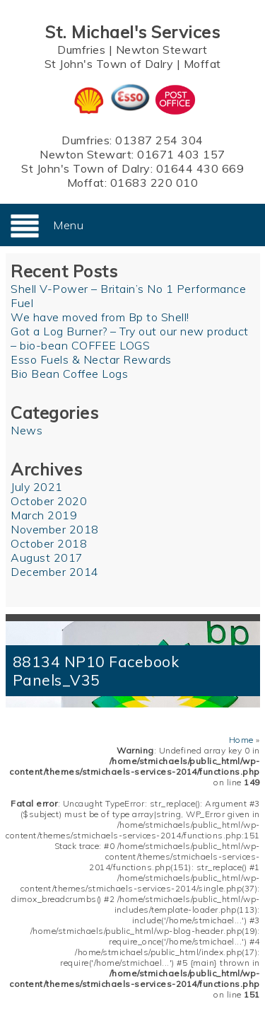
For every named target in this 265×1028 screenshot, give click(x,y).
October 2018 (49, 543)
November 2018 (55, 529)
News (26, 430)
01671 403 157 (181, 154)
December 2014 (55, 572)
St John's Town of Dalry (109, 64)
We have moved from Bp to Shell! (100, 317)
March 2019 (44, 515)
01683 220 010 (154, 182)
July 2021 (37, 487)
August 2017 (47, 557)
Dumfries (81, 49)
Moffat (202, 64)
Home (241, 739)
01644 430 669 (200, 168)
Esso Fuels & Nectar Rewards (91, 359)
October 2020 (49, 501)
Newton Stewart (162, 49)
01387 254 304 (159, 140)
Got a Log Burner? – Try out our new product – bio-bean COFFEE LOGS (130, 338)
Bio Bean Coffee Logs (69, 373)
